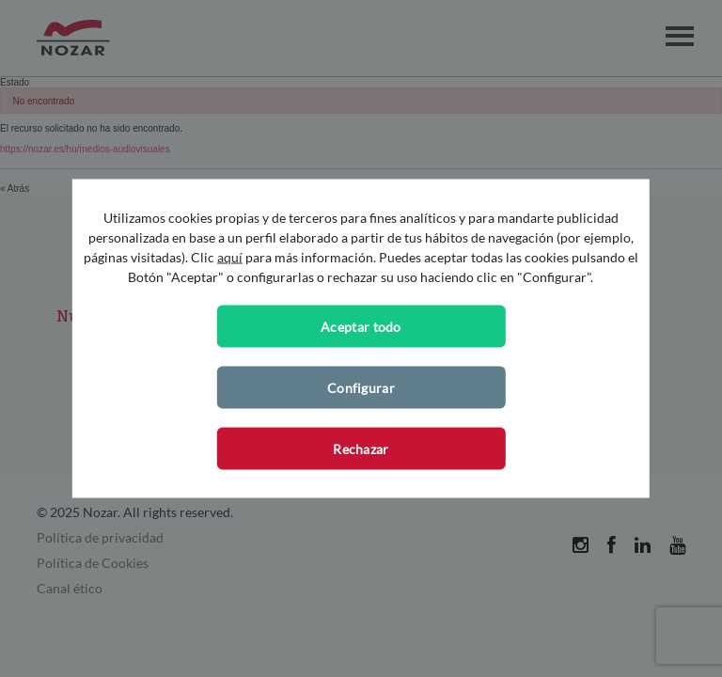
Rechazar (360, 449)
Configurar (361, 388)
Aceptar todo (361, 327)
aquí (230, 257)
